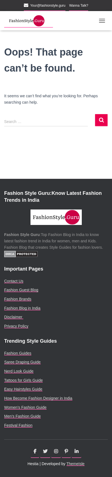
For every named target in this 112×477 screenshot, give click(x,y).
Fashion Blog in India (22, 308)
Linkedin (76, 451)
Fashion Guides (17, 353)
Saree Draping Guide (22, 362)
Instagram (56, 451)
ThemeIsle (76, 464)
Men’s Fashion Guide (22, 416)
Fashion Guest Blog (21, 290)
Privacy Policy (16, 326)
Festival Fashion (18, 425)
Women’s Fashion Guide (25, 407)
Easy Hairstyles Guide (23, 389)
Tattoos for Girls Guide (23, 380)
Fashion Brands (17, 299)
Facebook (35, 451)
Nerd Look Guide (19, 371)
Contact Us (13, 281)
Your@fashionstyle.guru (47, 5)
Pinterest (66, 451)
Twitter (45, 451)
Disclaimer (13, 317)
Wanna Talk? (78, 5)
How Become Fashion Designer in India (38, 398)
